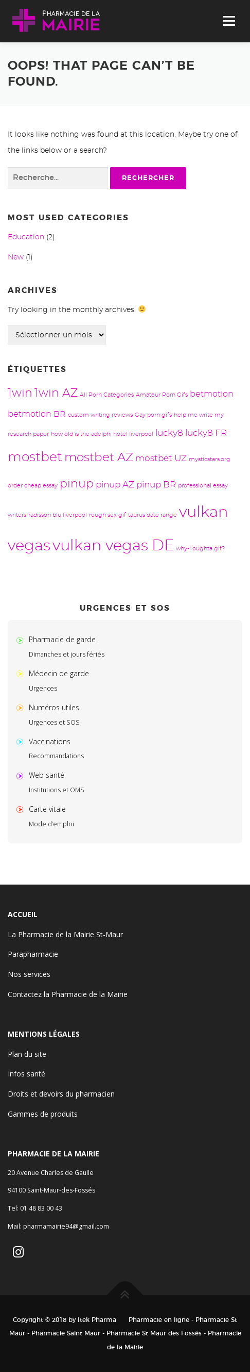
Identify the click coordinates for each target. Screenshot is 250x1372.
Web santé (46, 775)
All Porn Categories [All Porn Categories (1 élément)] (107, 395)
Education (26, 237)
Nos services (29, 974)
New (16, 257)
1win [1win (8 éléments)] (20, 393)
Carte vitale (47, 809)
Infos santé (26, 1074)
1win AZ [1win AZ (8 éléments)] (56, 393)
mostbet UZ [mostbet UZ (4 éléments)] (161, 458)
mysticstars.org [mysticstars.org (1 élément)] (209, 459)
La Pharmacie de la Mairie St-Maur (65, 934)
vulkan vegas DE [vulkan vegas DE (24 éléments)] (113, 545)
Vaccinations (49, 741)
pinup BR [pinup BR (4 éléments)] (156, 484)
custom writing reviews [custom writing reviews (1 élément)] (100, 415)
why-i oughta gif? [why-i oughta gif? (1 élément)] (200, 548)
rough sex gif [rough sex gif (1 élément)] (107, 515)
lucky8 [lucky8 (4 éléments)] (169, 433)
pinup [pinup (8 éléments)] (77, 484)
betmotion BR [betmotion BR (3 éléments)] (37, 414)
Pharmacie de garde (62, 639)
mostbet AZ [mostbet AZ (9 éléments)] (98, 458)
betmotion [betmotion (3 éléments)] (212, 394)
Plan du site (27, 1054)
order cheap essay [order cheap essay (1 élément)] (33, 485)
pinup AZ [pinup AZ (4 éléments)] (115, 484)
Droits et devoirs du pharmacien (61, 1094)
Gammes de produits (43, 1114)
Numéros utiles (54, 707)
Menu (229, 21)
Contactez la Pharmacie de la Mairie (68, 994)
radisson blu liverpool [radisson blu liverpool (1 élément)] (57, 515)
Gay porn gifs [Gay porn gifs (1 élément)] (153, 415)
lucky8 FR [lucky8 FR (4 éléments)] (206, 433)
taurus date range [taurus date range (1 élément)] (152, 515)
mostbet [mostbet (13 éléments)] (35, 457)
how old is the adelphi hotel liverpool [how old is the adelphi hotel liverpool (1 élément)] (102, 434)
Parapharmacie (33, 954)
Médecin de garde (59, 673)
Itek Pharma (97, 1320)
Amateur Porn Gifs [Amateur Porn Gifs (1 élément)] (162, 395)
